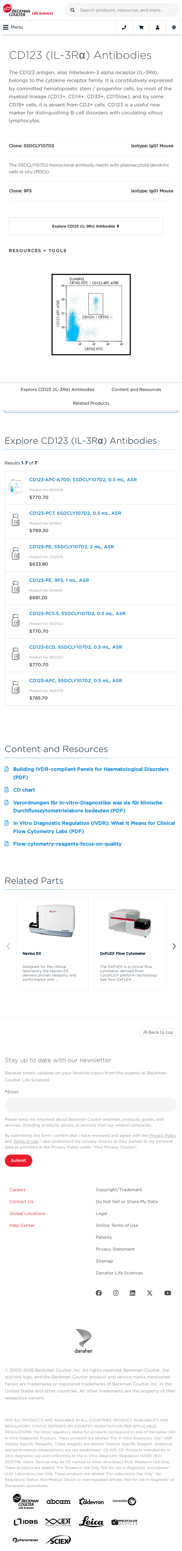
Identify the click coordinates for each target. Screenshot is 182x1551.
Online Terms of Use (117, 1225)
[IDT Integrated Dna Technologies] (58, 1523)
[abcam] (58, 1503)
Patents (104, 1237)
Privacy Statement (115, 1249)
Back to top (157, 1032)
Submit (18, 1160)
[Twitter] (150, 1294)
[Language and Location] (174, 27)
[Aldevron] (91, 1502)
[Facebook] (99, 1294)
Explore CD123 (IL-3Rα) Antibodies (57, 389)
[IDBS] (25, 1523)
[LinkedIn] (132, 1294)
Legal (101, 1213)
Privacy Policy (163, 1135)
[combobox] (122, 10)
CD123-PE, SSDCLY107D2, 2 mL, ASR (71, 547)
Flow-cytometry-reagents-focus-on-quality (67, 844)
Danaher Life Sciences (119, 1272)
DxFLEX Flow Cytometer (122, 953)
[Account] (158, 27)
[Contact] (124, 27)
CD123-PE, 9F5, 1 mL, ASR (59, 580)
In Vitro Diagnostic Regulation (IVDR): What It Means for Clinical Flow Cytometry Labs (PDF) (94, 827)
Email (12, 1092)
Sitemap (104, 1261)
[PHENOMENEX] (25, 1541)
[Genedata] (124, 1503)
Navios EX (32, 953)
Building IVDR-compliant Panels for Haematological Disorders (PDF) (91, 773)
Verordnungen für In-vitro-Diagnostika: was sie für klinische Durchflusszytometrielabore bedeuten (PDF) (87, 807)
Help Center (22, 1225)
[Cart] (141, 27)
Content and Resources (136, 389)
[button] (72, 10)
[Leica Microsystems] (91, 1523)
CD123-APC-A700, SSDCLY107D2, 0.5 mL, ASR (83, 479)
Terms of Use (25, 1141)
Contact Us (21, 1201)
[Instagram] (116, 1294)
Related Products (91, 403)
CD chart (24, 790)
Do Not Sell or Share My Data (127, 1201)
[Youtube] (167, 1294)
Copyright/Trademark (119, 1189)
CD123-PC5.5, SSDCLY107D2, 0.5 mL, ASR (77, 613)
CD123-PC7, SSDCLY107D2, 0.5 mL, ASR (75, 513)
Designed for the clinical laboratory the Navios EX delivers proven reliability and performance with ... (49, 973)
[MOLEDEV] (124, 1523)
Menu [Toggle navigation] (13, 27)
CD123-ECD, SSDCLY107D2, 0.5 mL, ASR (75, 647)
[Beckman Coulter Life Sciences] (28, 10)
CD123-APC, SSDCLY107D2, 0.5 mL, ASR (75, 680)
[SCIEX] (58, 1541)
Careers (17, 1189)
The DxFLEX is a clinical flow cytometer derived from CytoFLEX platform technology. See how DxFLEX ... (129, 973)
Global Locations (27, 1213)
